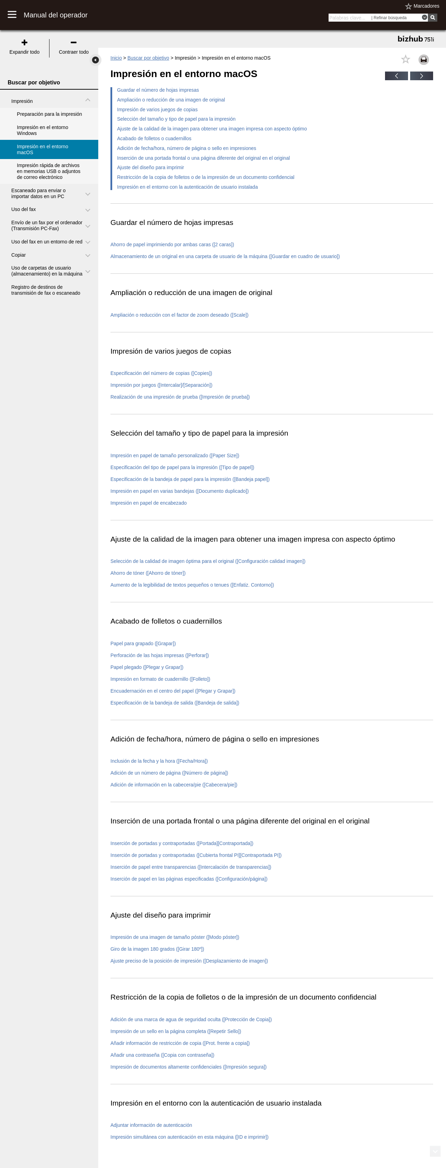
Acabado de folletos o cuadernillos (154, 138)
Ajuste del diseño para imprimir (150, 167)
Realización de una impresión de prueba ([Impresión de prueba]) (180, 397)
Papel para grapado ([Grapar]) (143, 643)
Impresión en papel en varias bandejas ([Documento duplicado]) (179, 491)
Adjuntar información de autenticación (151, 1125)
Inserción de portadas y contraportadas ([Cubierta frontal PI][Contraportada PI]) (196, 855)
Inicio (116, 58)
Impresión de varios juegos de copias (157, 109)
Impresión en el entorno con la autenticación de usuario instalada (187, 187)
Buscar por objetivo (148, 58)
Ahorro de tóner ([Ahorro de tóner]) (148, 573)
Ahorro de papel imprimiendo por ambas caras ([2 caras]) (172, 244)
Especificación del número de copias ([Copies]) (161, 373)
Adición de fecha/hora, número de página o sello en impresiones (186, 148)
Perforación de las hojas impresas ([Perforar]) (159, 655)
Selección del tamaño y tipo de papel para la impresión (176, 119)
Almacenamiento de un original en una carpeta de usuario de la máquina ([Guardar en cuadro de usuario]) (225, 256)
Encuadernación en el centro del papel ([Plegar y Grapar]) (173, 691)
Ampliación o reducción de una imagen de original (171, 100)
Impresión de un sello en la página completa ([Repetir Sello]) (175, 1031)
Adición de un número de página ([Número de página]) (169, 773)
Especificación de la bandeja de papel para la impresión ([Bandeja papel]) (190, 479)
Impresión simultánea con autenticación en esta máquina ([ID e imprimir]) (189, 1137)
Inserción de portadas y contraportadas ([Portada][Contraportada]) (181, 843)
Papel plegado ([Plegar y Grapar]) (146, 667)
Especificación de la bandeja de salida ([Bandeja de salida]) (174, 703)
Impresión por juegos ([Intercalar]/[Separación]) (161, 385)
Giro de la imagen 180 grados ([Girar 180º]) (157, 949)
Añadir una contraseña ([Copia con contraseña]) (162, 1055)
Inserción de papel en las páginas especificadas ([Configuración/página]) (189, 879)
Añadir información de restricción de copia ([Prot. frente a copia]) (180, 1043)
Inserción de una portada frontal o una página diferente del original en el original (203, 158)
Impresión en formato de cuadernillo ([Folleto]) (160, 679)
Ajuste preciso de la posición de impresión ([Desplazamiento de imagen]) (189, 961)
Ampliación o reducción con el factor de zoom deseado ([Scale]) (179, 315)
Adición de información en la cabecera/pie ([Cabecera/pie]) (173, 785)
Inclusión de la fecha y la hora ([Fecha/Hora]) (159, 761)
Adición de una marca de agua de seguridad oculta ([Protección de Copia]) (191, 1019)
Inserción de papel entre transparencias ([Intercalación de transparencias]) (190, 867)
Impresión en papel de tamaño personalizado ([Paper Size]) (174, 455)
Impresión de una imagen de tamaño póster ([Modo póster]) (174, 937)
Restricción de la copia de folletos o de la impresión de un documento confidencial (205, 177)
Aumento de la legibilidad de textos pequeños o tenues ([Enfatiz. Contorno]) (192, 585)
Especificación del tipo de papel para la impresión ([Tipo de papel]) (182, 467)
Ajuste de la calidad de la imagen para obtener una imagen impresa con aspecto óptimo (212, 128)
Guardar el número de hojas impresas (158, 90)
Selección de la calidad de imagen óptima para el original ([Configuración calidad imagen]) (208, 561)
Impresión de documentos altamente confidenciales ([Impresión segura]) (188, 1067)
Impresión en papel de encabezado (148, 503)
